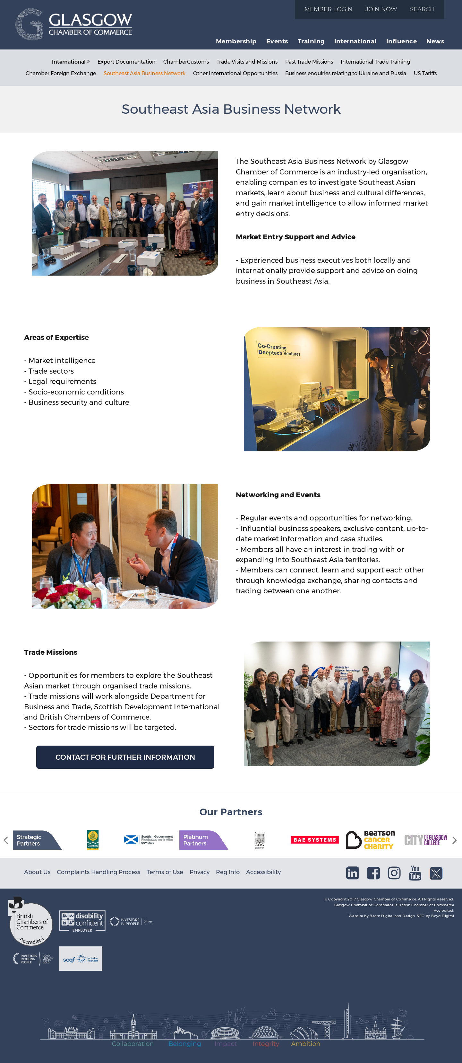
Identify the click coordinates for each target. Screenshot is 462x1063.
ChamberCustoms (186, 62)
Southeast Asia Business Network (144, 73)
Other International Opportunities (235, 73)
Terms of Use (165, 872)
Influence (401, 41)
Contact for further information (125, 757)
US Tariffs (425, 73)
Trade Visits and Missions (247, 62)
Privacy (200, 872)
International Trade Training (375, 62)
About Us (37, 872)
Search (422, 9)
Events (277, 41)
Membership (236, 41)
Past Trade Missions (309, 62)
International (355, 41)
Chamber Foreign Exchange (61, 73)
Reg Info (228, 872)
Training (311, 41)
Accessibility (263, 872)
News (435, 41)
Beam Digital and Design (392, 916)
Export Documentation (127, 62)
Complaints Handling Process (98, 872)
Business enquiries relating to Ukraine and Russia (345, 73)
